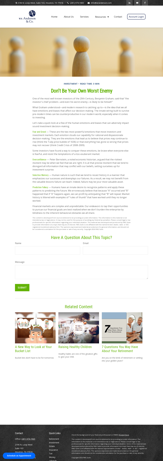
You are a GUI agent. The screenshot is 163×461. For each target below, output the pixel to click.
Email (86, 243)
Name (18, 243)
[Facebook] (145, 3)
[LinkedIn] (129, 3)
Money (52, 457)
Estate (52, 446)
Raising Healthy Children (75, 347)
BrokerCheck (124, 435)
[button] (54, 16)
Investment (54, 442)
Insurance (53, 450)
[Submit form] (22, 287)
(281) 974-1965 (75, 3)
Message (20, 262)
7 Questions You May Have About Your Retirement (120, 349)
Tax (50, 453)
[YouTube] (137, 3)
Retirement (54, 439)
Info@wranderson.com (99, 3)
